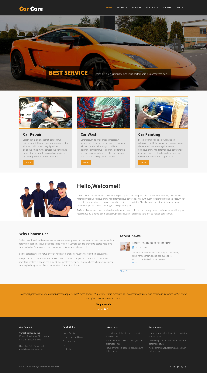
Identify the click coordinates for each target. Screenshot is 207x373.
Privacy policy (69, 341)
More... (135, 262)
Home (109, 7)
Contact (180, 7)
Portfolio (152, 7)
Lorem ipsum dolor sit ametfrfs (151, 243)
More (28, 162)
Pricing (167, 7)
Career (66, 345)
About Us (122, 7)
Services (136, 7)
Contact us (68, 349)
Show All (124, 271)
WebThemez (55, 366)
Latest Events (69, 333)
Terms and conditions (73, 337)
